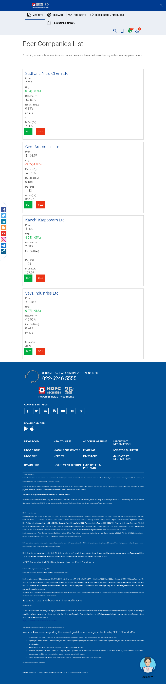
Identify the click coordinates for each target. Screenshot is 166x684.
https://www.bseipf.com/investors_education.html (40, 621)
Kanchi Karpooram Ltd (45, 220)
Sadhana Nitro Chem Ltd (46, 73)
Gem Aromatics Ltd (42, 147)
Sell (40, 131)
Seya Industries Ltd (42, 293)
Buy (28, 131)
